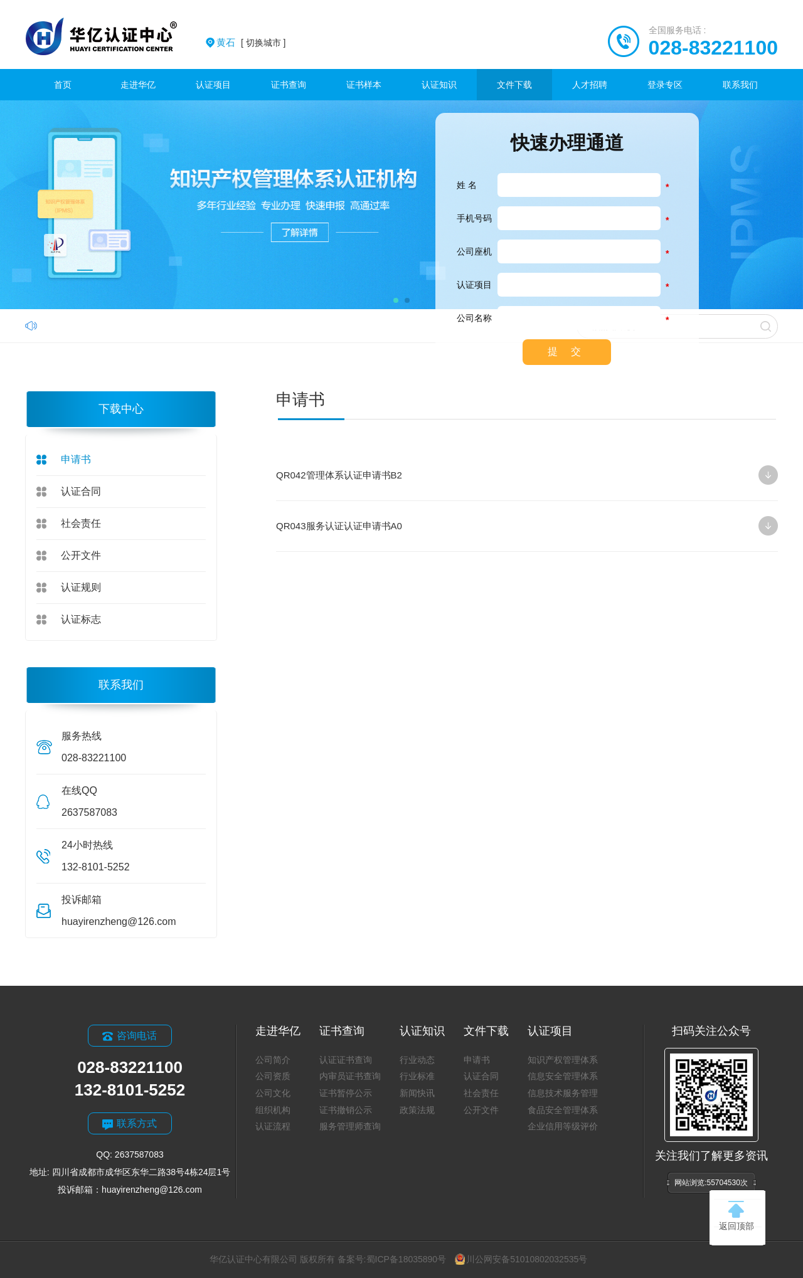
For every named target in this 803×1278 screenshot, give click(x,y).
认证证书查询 (345, 1060)
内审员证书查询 (350, 1076)
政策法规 (417, 1110)
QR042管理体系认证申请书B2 (527, 475)
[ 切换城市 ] (250, 43)
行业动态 (417, 1060)
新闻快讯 (417, 1093)
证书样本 (363, 85)
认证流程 (272, 1126)
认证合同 (81, 491)
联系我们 (740, 85)
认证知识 (439, 85)
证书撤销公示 (345, 1110)
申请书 (76, 459)
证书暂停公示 (345, 1093)
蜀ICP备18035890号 (406, 1259)
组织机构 (272, 1110)
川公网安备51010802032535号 (521, 1259)
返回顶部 (736, 1216)
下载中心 (121, 409)
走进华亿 (138, 85)
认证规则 (81, 587)
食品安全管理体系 (563, 1110)
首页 (63, 85)
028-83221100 (713, 47)
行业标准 (417, 1076)
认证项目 (213, 85)
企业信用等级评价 (563, 1126)
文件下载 (514, 85)
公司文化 (272, 1093)
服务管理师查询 (350, 1126)
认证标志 (81, 619)
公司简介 (272, 1060)
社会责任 (81, 523)
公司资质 (272, 1076)
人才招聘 (589, 85)
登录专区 (665, 85)
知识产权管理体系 (563, 1060)
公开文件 (81, 555)
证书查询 (288, 85)
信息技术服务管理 (563, 1093)
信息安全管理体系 (563, 1076)
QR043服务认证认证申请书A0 (527, 526)
